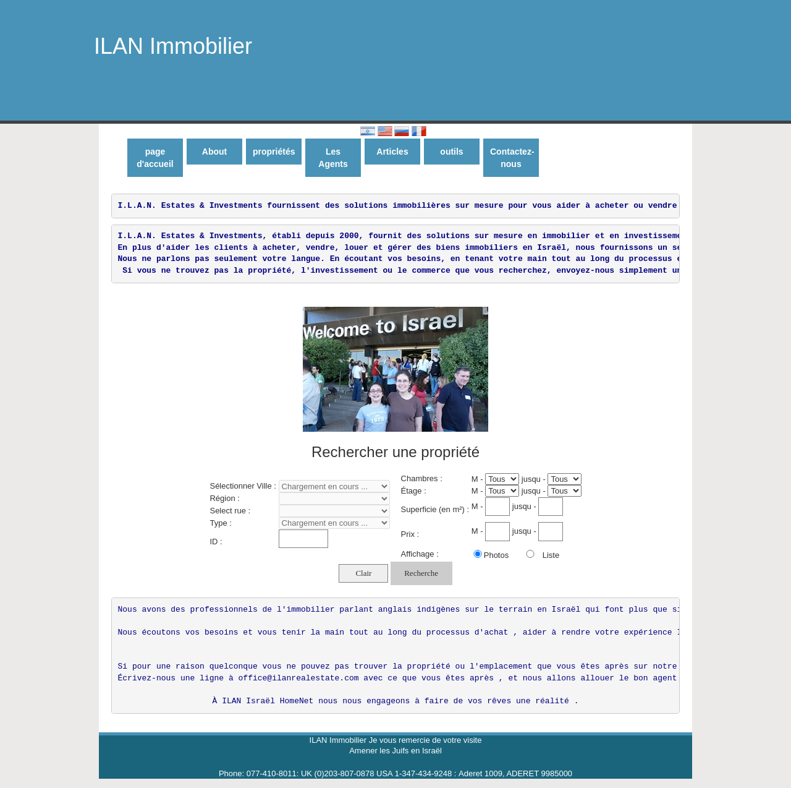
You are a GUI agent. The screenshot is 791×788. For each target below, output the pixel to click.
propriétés (274, 151)
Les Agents (332, 158)
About (214, 151)
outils (451, 151)
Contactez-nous (512, 158)
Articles (392, 151)
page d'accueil (155, 158)
